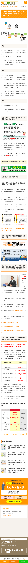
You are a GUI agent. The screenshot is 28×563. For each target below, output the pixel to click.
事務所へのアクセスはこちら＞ (9, 515)
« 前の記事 (5, 434)
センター (9, 3)
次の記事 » (22, 434)
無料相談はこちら (13, 501)
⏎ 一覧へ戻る (14, 434)
